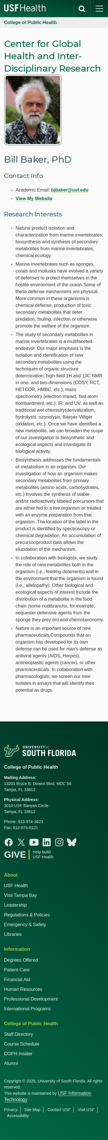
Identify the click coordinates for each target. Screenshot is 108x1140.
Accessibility (18, 1115)
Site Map (32, 1109)
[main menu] (99, 8)
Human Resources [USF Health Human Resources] (23, 989)
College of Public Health (30, 22)
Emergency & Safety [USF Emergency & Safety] (25, 924)
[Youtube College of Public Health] (34, 842)
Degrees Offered (21, 960)
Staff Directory (18, 1034)
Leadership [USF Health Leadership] (15, 905)
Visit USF (86, 1109)
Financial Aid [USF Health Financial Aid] (17, 979)
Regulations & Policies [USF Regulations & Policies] (27, 914)
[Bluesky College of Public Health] (71, 842)
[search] (82, 8)
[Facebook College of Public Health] (8, 842)
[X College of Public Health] (21, 842)
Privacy (10, 1109)
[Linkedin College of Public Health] (46, 842)
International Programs (27, 1008)
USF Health (16, 885)
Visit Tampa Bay (20, 895)
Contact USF (59, 1109)
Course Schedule (21, 1044)
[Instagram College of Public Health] (59, 842)
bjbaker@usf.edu (69, 190)
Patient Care (17, 969)
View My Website (34, 198)
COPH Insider (18, 1053)
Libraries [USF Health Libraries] (13, 934)
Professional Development (31, 999)
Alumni (11, 1063)
